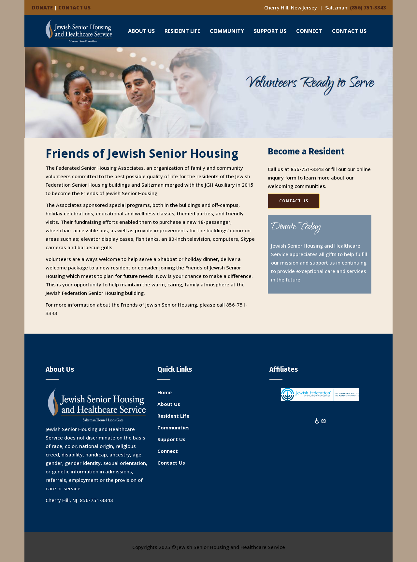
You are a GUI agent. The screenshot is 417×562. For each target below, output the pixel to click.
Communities (173, 427)
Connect (167, 451)
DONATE (42, 7)
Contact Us (171, 462)
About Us (168, 404)
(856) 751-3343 (368, 7)
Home (164, 392)
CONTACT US (74, 7)
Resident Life (173, 415)
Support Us (171, 439)
